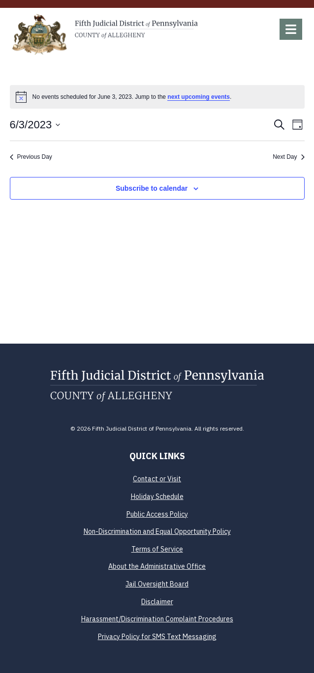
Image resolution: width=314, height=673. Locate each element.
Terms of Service (157, 549)
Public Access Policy (157, 514)
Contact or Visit (157, 478)
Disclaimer (157, 601)
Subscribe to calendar (152, 188)
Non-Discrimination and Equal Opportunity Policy (157, 531)
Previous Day (31, 156)
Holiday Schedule (157, 496)
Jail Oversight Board (157, 584)
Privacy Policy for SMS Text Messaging (157, 636)
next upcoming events (198, 96)
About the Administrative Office (157, 566)
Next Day (288, 156)
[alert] (157, 97)
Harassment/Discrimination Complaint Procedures (157, 618)
